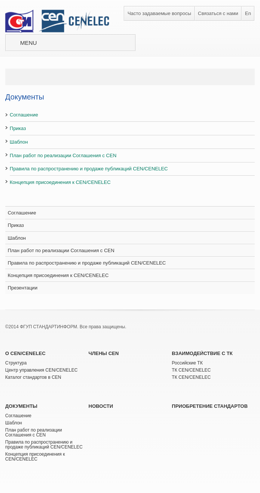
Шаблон (19, 142)
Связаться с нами (218, 13)
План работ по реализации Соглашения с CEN (63, 155)
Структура (16, 363)
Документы (21, 406)
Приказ (18, 128)
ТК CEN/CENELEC (191, 370)
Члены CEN (104, 353)
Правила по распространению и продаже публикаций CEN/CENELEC (89, 168)
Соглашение (24, 115)
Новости (101, 406)
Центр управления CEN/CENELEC (41, 370)
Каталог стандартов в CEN (33, 377)
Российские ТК (187, 363)
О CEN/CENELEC (25, 353)
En (248, 13)
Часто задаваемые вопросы (159, 13)
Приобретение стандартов (210, 406)
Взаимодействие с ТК (202, 353)
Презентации (22, 288)
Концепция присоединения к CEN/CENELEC (60, 182)
